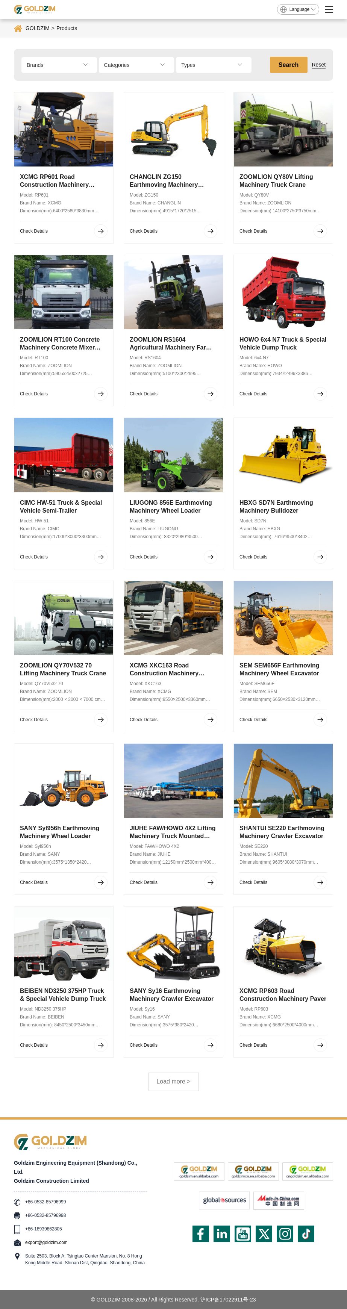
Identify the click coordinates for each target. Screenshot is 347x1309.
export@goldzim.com (46, 1242)
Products (66, 28)
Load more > (173, 1081)
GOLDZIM (38, 28)
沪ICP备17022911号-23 (228, 1300)
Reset (319, 65)
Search (289, 65)
